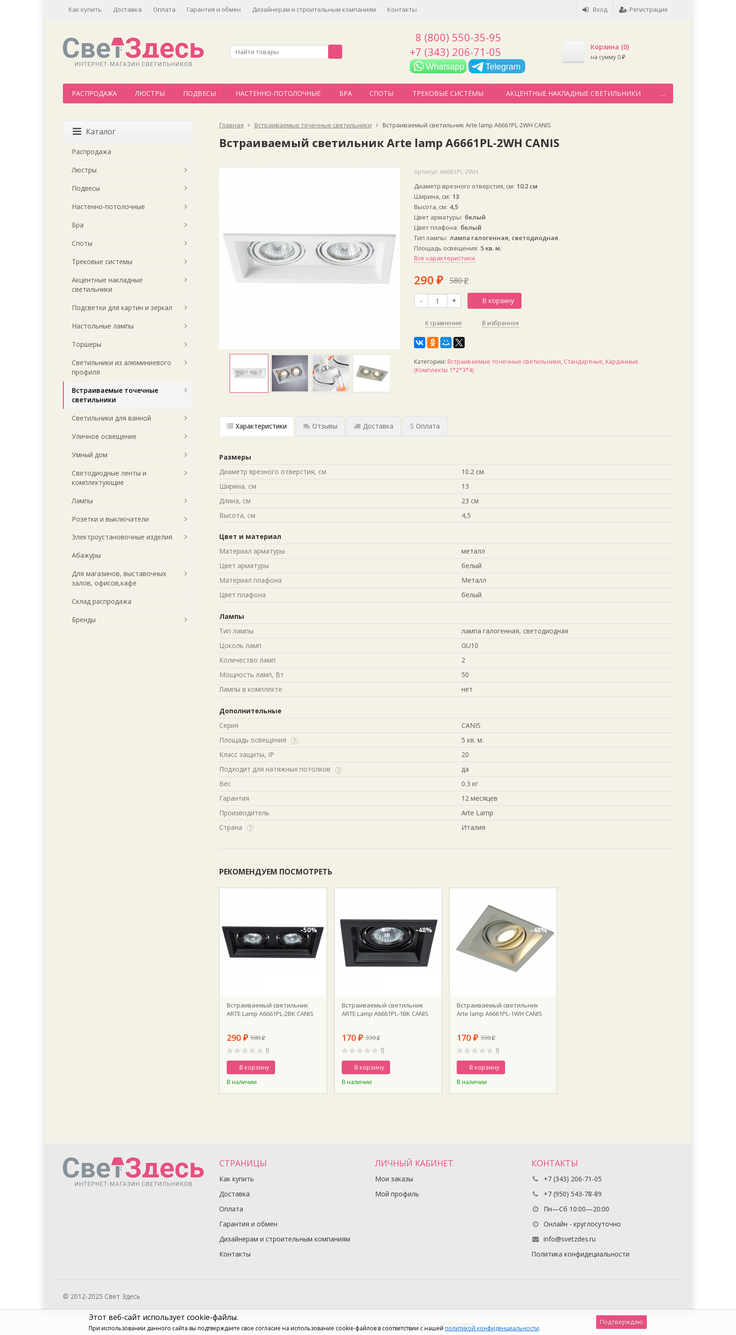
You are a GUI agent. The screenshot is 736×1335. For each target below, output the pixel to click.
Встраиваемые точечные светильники (504, 362)
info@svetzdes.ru (570, 1238)
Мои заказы (394, 1178)
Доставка (127, 9)
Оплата (164, 9)
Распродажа (94, 93)
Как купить (85, 9)
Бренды (84, 619)
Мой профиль (397, 1193)
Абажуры (86, 555)
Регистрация (643, 9)
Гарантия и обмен (214, 9)
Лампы (82, 500)
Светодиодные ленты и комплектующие (109, 477)
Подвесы (199, 93)
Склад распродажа (101, 601)
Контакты (402, 9)
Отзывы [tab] (320, 426)
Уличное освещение (104, 436)
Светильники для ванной (111, 418)
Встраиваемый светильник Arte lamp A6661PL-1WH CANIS (499, 1009)
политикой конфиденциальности (492, 1328)
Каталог (94, 131)
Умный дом (89, 454)
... (663, 93)
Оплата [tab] (425, 426)
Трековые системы (448, 93)
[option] (249, 373)
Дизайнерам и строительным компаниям (314, 9)
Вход (595, 9)
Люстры (150, 93)
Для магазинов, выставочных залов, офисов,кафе (119, 578)
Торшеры (86, 344)
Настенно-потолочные (278, 93)
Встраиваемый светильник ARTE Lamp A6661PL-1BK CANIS (385, 1009)
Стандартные (583, 362)
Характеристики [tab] (257, 426)
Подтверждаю (621, 1322)
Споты (381, 93)
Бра (345, 93)
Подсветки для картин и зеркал (122, 307)
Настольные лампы (103, 325)
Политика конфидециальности (580, 1253)
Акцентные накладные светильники (573, 93)
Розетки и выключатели (110, 519)
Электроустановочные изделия (122, 536)
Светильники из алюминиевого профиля (121, 367)
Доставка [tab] (373, 426)
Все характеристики (444, 258)
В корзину (493, 300)
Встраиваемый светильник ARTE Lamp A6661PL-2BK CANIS (270, 1009)
